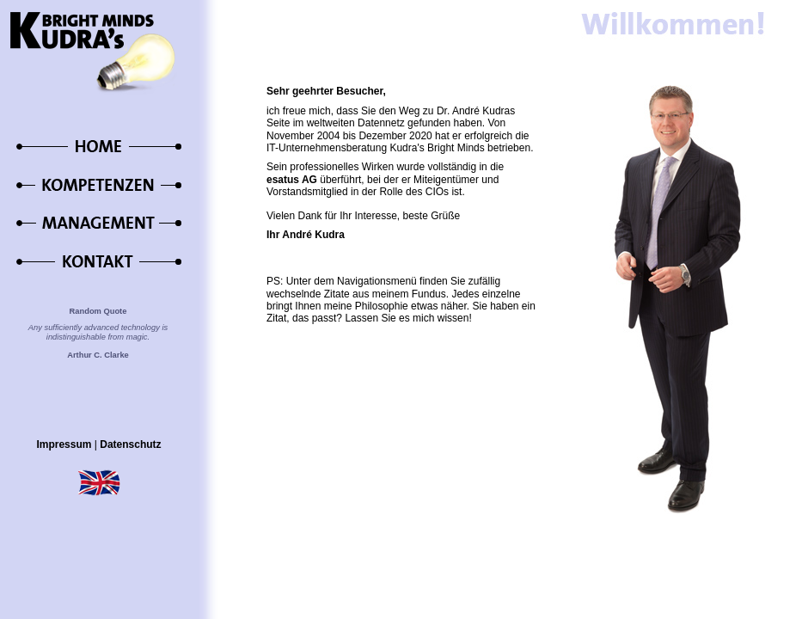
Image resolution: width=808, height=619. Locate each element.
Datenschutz (130, 444)
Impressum (63, 444)
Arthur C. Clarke (98, 355)
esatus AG (291, 180)
